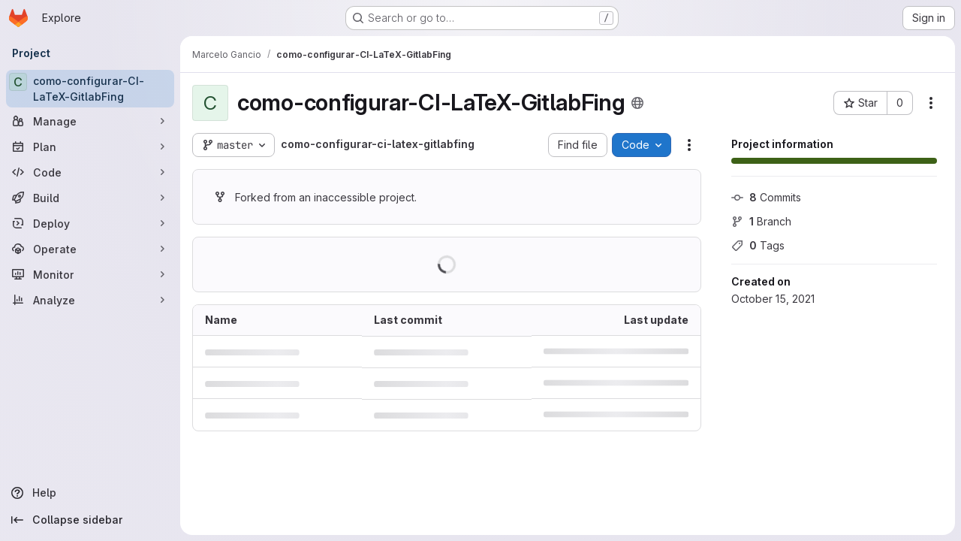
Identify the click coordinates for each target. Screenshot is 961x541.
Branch (761, 221)
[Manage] (90, 121)
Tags (758, 245)
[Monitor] (90, 274)
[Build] (90, 198)
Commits (766, 197)
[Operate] (90, 249)
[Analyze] (90, 300)
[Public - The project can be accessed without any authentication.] (637, 103)
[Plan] (90, 146)
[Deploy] (90, 223)
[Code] (90, 172)
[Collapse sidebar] (90, 520)
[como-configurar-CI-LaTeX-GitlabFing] (90, 88)
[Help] (90, 493)
